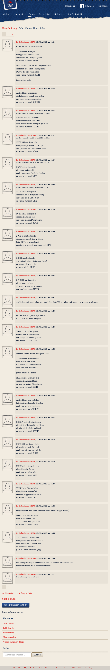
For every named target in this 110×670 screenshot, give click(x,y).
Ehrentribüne (44, 14)
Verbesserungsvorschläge (13, 642)
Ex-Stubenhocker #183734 (26, 42)
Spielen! (6, 14)
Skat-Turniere (8, 623)
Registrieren (69, 6)
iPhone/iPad (17, 668)
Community (19, 14)
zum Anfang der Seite (23, 593)
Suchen (37, 655)
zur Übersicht (7, 593)
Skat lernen (49, 668)
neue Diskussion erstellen (15, 605)
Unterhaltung (9, 28)
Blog (25, 668)
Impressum (93, 668)
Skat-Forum (9, 598)
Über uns (59, 668)
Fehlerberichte (9, 628)
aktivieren (87, 6)
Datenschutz (82, 668)
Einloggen (103, 6)
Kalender (58, 14)
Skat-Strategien (9, 637)
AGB (74, 668)
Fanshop (33, 668)
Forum (31, 14)
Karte (40, 668)
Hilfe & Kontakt (74, 14)
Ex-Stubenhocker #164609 (26, 574)
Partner (66, 668)
